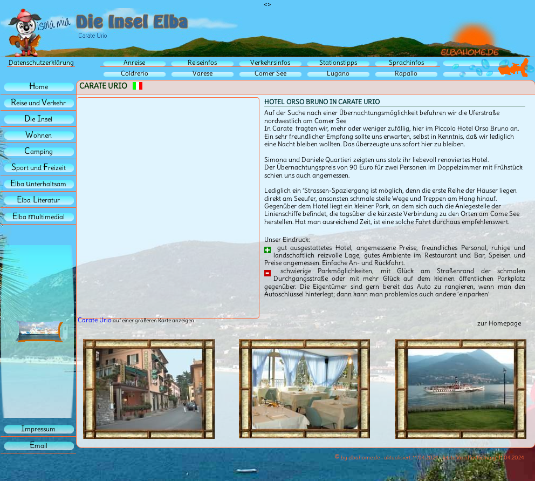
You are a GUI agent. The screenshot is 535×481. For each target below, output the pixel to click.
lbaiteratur (38, 200)
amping (38, 151)
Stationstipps (338, 62)
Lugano (338, 73)
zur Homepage (499, 323)
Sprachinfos (406, 62)
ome (38, 87)
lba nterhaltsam (38, 184)
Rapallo (406, 73)
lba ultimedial (38, 217)
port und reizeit (38, 168)
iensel (38, 119)
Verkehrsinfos (270, 62)
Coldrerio (134, 73)
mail (38, 446)
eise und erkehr (38, 103)
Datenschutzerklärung (41, 62)
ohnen (38, 135)
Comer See (270, 73)
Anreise (134, 62)
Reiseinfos (202, 62)
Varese (202, 73)
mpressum (38, 429)
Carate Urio (95, 320)
